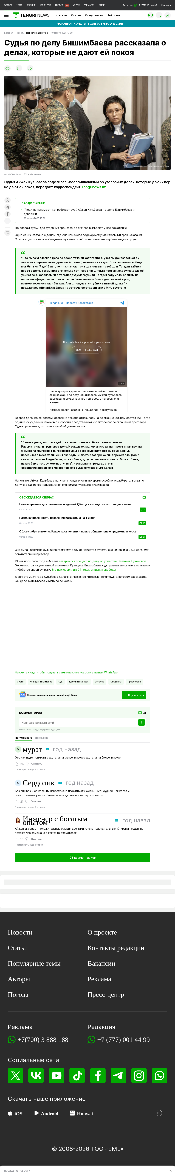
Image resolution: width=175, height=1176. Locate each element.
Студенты (116, 681)
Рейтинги (114, 15)
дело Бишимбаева (79, 681)
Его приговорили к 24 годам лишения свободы (84, 569)
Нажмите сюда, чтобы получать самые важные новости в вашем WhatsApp (66, 672)
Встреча (99, 681)
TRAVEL (89, 5)
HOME (59, 5)
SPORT (31, 5)
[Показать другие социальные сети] (7, 221)
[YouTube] (56, 1075)
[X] (15, 1075)
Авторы (19, 979)
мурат (32, 749)
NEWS (8, 5)
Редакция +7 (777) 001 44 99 (140, 5)
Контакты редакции (116, 948)
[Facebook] (98, 1075)
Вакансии (101, 963)
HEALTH (45, 5)
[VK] (36, 1075)
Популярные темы (34, 963)
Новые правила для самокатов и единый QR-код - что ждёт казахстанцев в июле (75, 504)
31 (142, 536)
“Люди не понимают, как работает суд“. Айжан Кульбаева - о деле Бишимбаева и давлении (79, 212)
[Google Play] (36, 1114)
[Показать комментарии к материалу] (7, 232)
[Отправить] (141, 722)
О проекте (102, 932)
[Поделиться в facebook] (7, 214)
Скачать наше (29, 1098)
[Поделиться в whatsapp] (7, 200)
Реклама (166, 5)
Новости (61, 15)
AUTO (76, 5)
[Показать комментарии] (19, 68)
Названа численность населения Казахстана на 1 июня (57, 517)
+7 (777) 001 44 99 (123, 1039)
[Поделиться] (30, 68)
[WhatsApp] (159, 1075)
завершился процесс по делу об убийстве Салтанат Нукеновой (102, 561)
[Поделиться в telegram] (7, 207)
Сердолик (39, 783)
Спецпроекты (94, 15)
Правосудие (134, 681)
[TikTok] (77, 1075)
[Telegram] (118, 1075)
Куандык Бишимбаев (41, 681)
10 (142, 523)
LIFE (19, 5)
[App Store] (10, 1114)
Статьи (76, 15)
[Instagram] (139, 1075)
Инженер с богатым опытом (55, 820)
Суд (60, 681)
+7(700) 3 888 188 (43, 1039)
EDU (102, 5)
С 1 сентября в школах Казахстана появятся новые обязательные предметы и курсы (78, 531)
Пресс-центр (106, 994)
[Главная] (30, 15)
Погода (18, 994)
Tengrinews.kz (93, 187)
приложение (68, 1098)
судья (20, 681)
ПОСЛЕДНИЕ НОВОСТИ (17, 1170)
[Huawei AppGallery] (72, 1114)
